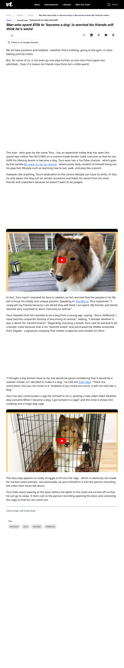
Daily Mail (85, 382)
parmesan (14, 526)
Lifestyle (67, 4)
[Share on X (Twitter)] (98, 35)
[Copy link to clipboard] (84, 35)
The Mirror (81, 301)
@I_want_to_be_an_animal (40, 164)
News (37, 4)
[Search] (112, 4)
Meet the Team (82, 4)
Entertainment (51, 4)
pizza (26, 526)
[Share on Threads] (113, 35)
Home (8, 15)
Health (30, 15)
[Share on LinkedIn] (91, 35)
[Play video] (62, 260)
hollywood (50, 526)
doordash (37, 526)
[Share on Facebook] (106, 35)
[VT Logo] (9, 4)
